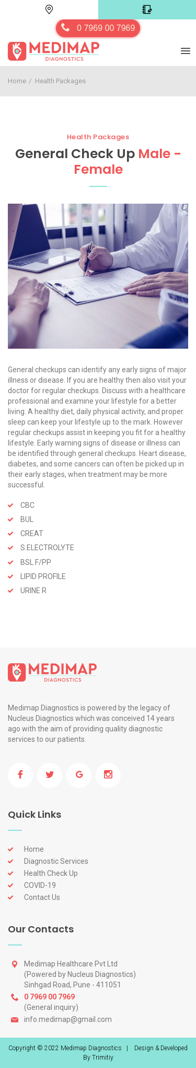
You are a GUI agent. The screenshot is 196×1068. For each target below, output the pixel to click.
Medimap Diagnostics (91, 1048)
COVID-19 (40, 885)
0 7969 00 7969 (106, 28)
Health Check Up (51, 873)
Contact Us (42, 897)
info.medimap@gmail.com (68, 1019)
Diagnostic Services (56, 861)
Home (17, 81)
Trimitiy (102, 1057)
